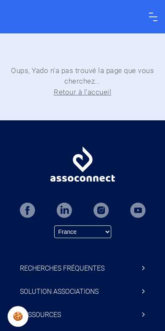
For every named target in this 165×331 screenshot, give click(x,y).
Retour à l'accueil (82, 92)
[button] (18, 316)
